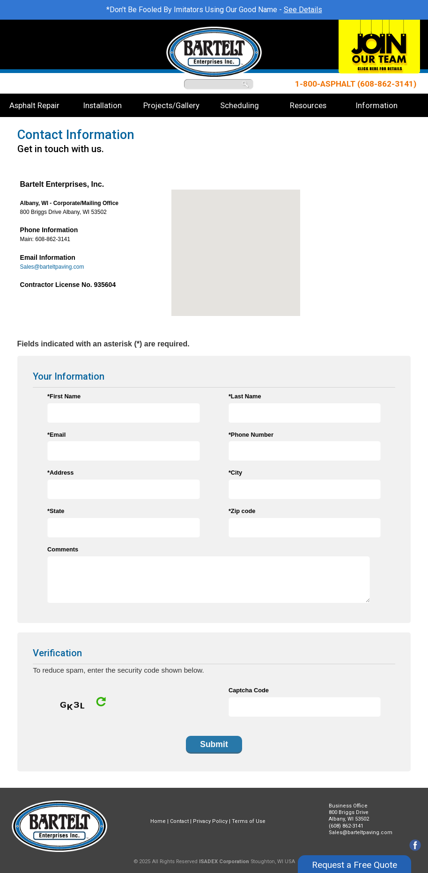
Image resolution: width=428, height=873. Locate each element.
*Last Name (245, 396)
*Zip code (242, 510)
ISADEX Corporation (224, 861)
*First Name (64, 396)
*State (55, 510)
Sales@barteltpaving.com (52, 267)
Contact (179, 821)
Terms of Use (249, 821)
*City (235, 472)
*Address (60, 472)
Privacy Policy (210, 821)
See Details (303, 9)
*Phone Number (251, 434)
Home (158, 821)
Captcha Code (249, 690)
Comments (62, 549)
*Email (56, 434)
